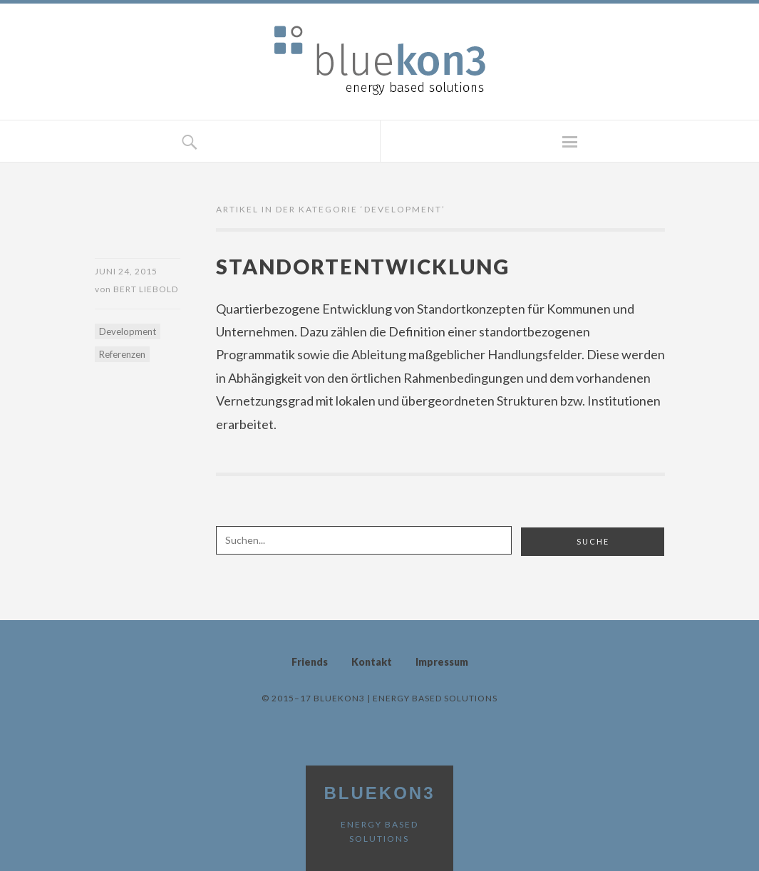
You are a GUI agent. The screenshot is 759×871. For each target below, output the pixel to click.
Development (127, 331)
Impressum (441, 662)
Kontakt (371, 662)
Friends (309, 662)
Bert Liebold (145, 289)
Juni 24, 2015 (126, 271)
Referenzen (122, 354)
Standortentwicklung (363, 266)
